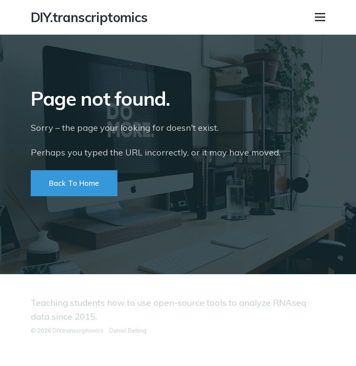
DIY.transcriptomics (89, 17)
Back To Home (74, 183)
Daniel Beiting (127, 330)
